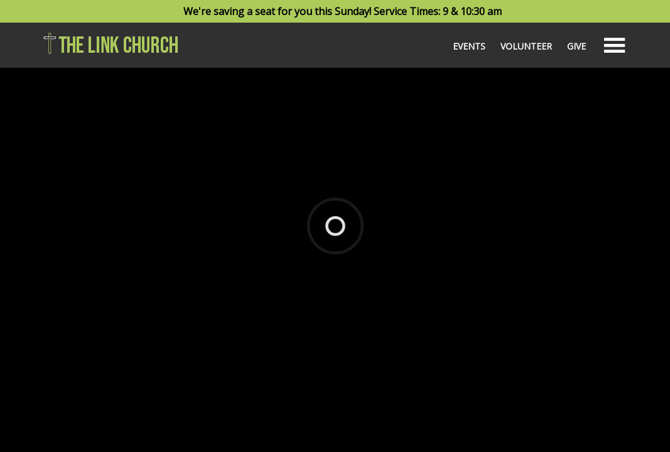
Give (576, 46)
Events (469, 46)
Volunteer (526, 46)
